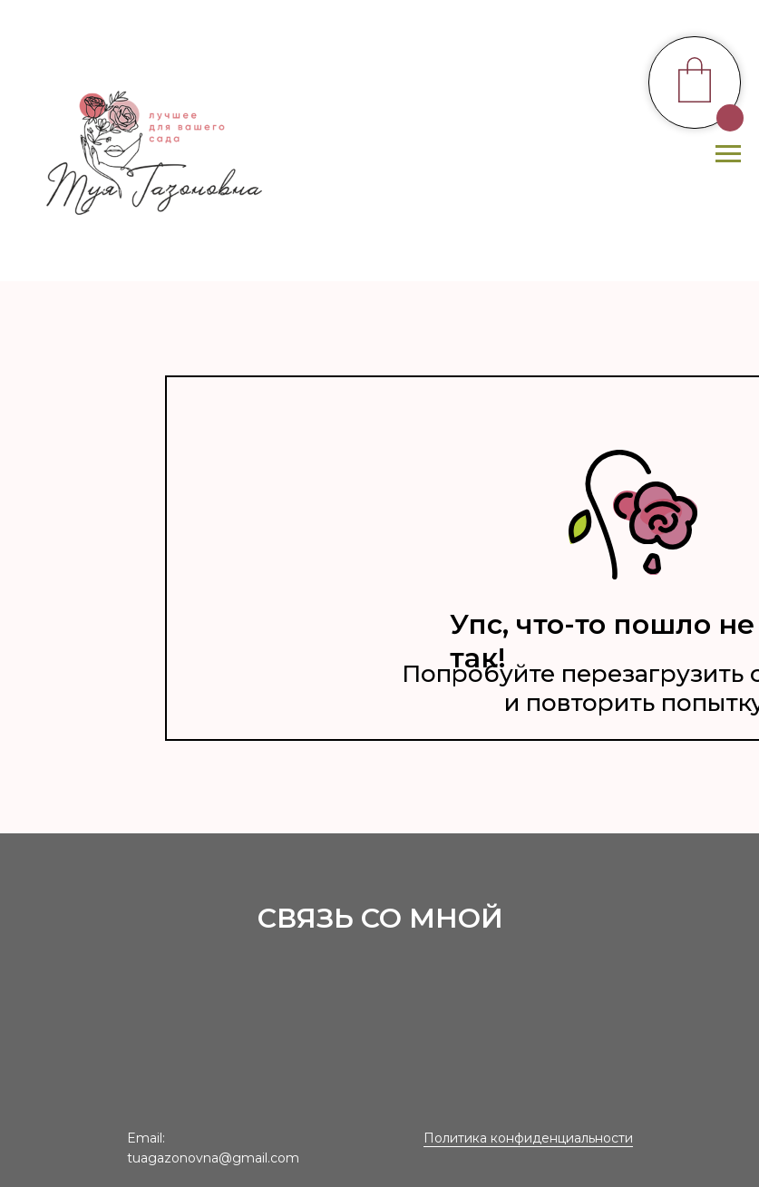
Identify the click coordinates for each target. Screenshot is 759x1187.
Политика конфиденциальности (528, 1138)
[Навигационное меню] (728, 154)
